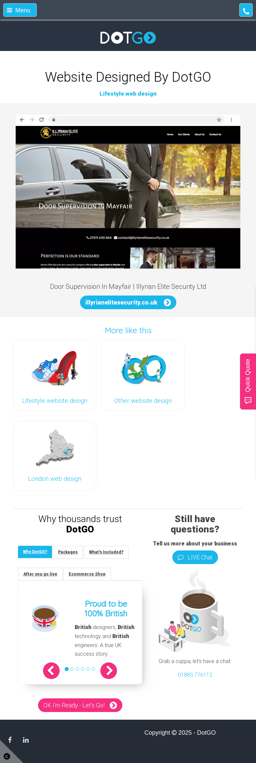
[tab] (35, 552)
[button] (51, 670)
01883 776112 (195, 675)
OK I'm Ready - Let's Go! (74, 705)
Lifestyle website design (54, 400)
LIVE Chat (195, 557)
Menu (18, 10)
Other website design (143, 400)
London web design (54, 478)
